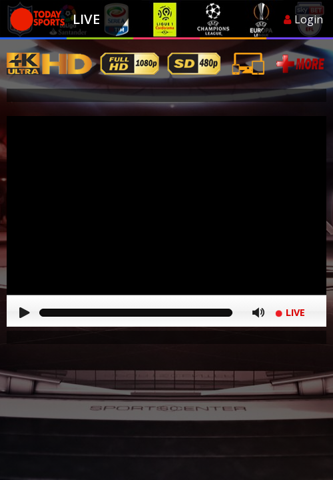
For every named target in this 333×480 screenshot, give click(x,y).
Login (303, 19)
